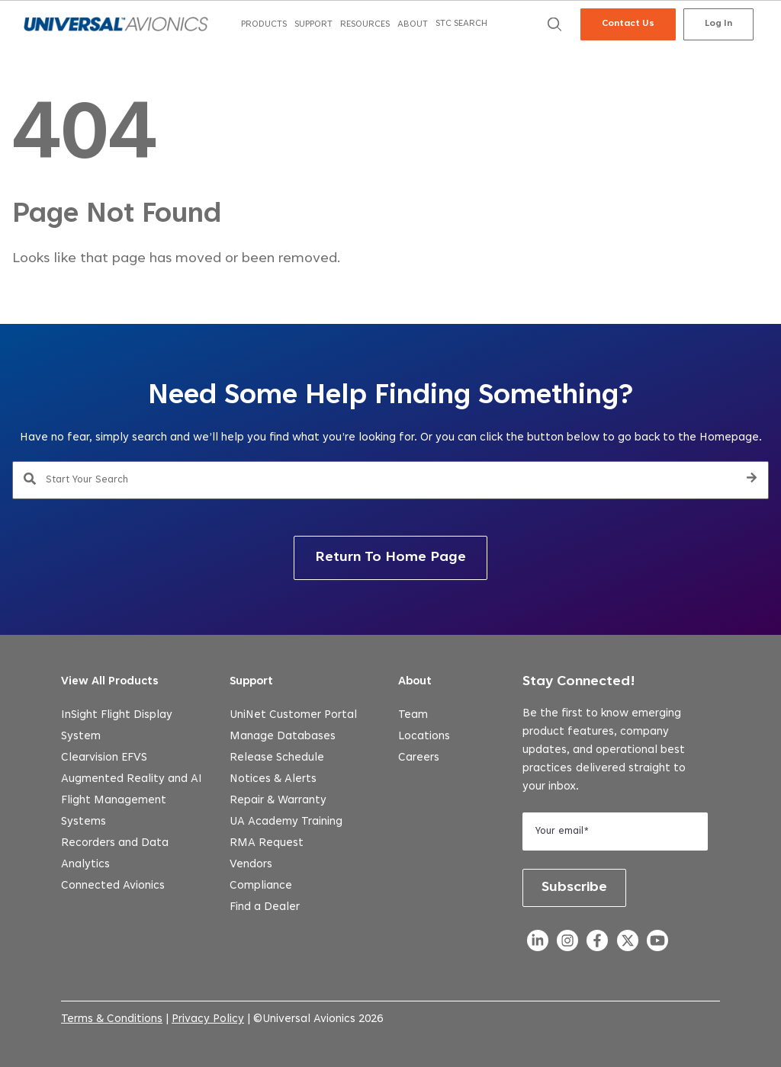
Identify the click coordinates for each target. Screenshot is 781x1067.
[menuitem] (264, 25)
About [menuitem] (415, 681)
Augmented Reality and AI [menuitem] (131, 779)
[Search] (751, 480)
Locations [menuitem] (424, 736)
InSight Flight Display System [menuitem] (116, 726)
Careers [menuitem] (418, 758)
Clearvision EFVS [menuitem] (104, 758)
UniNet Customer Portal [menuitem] (293, 715)
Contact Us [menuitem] (628, 23)
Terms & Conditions (111, 1019)
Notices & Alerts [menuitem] (273, 779)
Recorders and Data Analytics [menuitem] (115, 854)
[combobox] (390, 480)
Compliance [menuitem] (261, 886)
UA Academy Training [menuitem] (286, 822)
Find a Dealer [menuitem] (265, 907)
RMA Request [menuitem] (267, 843)
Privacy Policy (208, 1019)
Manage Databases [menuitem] (283, 736)
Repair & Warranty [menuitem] (278, 800)
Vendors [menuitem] (251, 864)
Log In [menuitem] (718, 23)
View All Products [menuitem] (110, 681)
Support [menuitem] (251, 681)
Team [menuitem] (413, 715)
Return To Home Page (390, 558)
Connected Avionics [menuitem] (113, 886)
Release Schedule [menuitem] (277, 758)
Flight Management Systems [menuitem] (113, 811)
